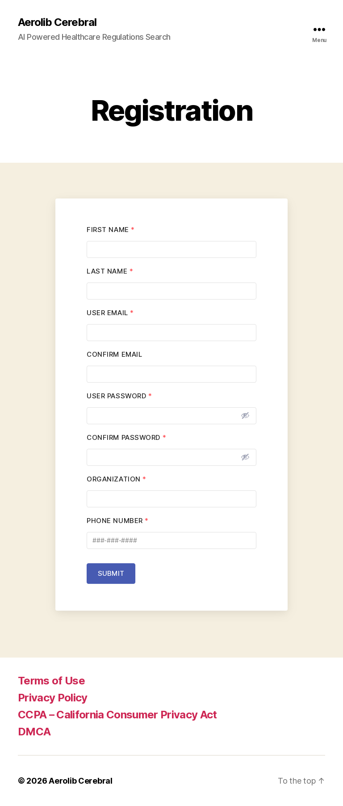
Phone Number (118, 520)
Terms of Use (51, 680)
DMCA (34, 731)
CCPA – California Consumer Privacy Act (117, 714)
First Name (111, 229)
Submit (111, 573)
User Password (119, 396)
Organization (116, 479)
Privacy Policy (53, 697)
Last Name (110, 271)
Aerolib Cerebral (57, 22)
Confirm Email (114, 354)
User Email (110, 312)
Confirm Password (126, 437)
